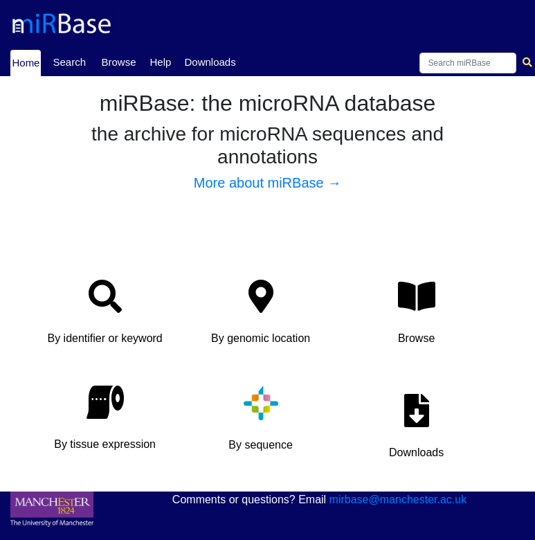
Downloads (209, 62)
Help (160, 62)
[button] (105, 316)
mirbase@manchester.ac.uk (398, 499)
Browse (118, 62)
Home (25, 62)
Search (69, 62)
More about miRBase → (267, 182)
